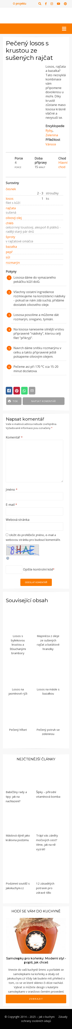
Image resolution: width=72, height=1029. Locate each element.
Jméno (11, 489)
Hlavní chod (62, 164)
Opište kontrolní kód (38, 569)
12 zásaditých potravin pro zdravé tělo (45, 888)
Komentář (14, 437)
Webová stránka (17, 520)
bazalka (11, 246)
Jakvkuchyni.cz (16, 978)
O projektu (19, 3)
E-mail (11, 504)
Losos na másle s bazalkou (48, 691)
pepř (9, 252)
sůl (8, 257)
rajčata (11, 208)
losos (9, 198)
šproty (10, 237)
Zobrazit (36, 999)
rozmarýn (13, 262)
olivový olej (14, 218)
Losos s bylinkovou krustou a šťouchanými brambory (18, 644)
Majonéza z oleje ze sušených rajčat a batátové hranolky (48, 642)
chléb (9, 223)
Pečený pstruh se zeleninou (48, 732)
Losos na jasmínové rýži (17, 691)
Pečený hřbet (18, 730)
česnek (11, 189)
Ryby (49, 130)
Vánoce (51, 144)
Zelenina (52, 135)
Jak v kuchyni (47, 1017)
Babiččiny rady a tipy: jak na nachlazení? (16, 796)
